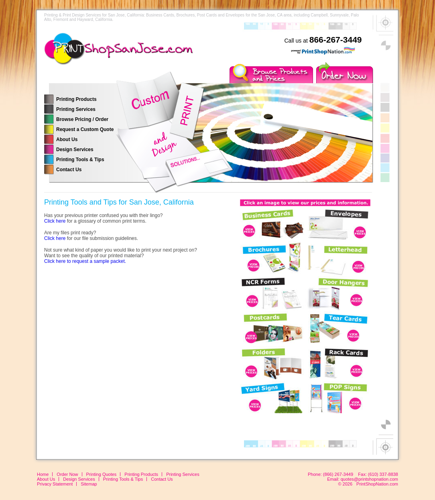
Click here (54, 221)
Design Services (75, 149)
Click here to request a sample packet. (85, 261)
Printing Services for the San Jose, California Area (132, 54)
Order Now (67, 474)
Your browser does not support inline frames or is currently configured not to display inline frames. (305, 304)
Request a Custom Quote (85, 129)
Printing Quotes (101, 474)
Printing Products (76, 99)
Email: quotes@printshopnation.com (362, 479)
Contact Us (68, 169)
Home (43, 474)
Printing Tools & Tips (80, 159)
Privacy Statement (55, 484)
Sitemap (89, 484)
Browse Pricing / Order (82, 119)
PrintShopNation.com (377, 484)
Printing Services (76, 109)
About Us (66, 139)
